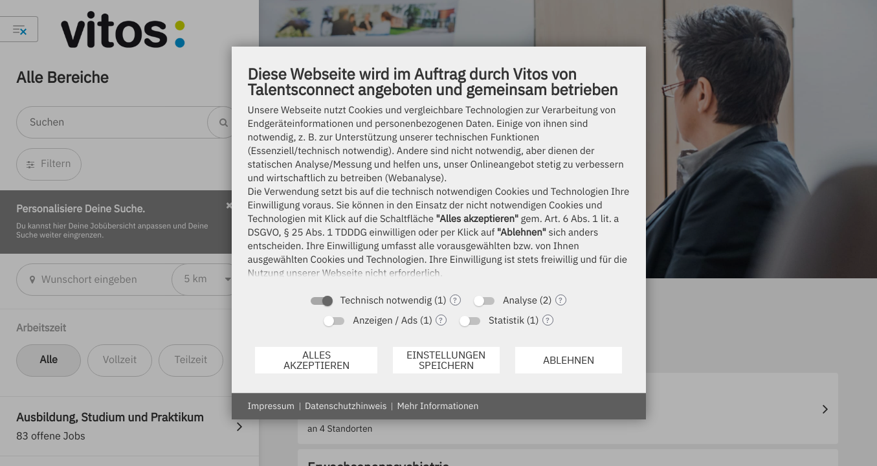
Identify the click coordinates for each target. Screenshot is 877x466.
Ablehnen (568, 359)
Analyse (520, 300)
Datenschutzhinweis (346, 406)
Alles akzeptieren (316, 360)
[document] (439, 175)
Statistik (506, 321)
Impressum (271, 406)
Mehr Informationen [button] (437, 406)
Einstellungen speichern (445, 360)
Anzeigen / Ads (385, 321)
